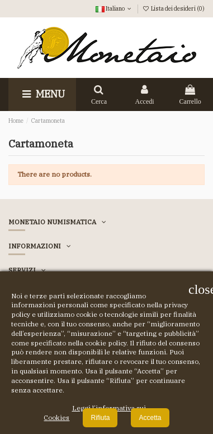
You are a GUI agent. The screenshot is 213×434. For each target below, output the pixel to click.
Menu (42, 93)
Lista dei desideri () (174, 8)
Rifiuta (100, 418)
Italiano (114, 8)
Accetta (150, 418)
